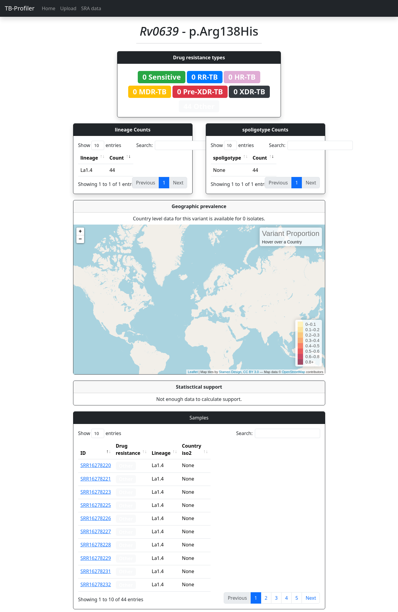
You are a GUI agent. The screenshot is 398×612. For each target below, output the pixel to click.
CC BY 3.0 (251, 372)
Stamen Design (230, 372)
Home (48, 8)
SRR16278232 (96, 577)
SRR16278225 (96, 498)
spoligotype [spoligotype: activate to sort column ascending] (227, 157)
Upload (68, 8)
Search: (178, 145)
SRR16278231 (96, 564)
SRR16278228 (96, 537)
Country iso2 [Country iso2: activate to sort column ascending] (210, 446)
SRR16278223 (96, 484)
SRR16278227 (96, 524)
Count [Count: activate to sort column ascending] (117, 157)
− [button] (80, 239)
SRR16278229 (96, 551)
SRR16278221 (96, 471)
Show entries (99, 145)
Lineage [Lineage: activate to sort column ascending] (174, 446)
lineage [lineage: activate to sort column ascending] (89, 157)
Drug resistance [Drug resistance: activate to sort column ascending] (135, 446)
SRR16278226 (96, 511)
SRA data (91, 8)
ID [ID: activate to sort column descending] (83, 446)
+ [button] (80, 231)
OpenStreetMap (293, 372)
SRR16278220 (96, 458)
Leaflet (193, 372)
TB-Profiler (19, 8)
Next (310, 590)
